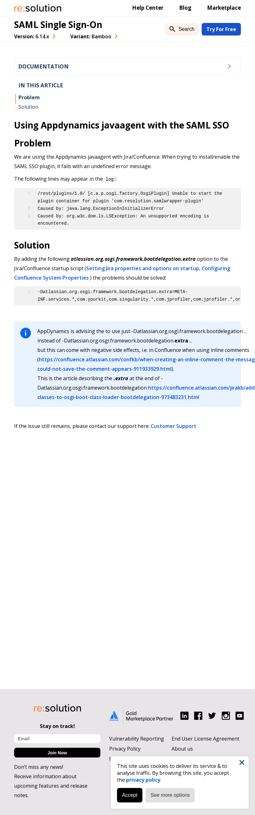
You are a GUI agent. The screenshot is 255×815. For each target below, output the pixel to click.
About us (182, 748)
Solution (28, 106)
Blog (185, 7)
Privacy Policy (125, 748)
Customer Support (173, 425)
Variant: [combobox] (90, 36)
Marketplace (224, 7)
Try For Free (221, 29)
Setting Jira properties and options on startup (142, 268)
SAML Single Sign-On (58, 24)
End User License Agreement (205, 738)
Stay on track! (57, 726)
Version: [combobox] (31, 36)
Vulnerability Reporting (136, 738)
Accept (129, 795)
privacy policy (143, 779)
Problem (29, 97)
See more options (170, 795)
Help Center (147, 7)
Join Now (57, 752)
